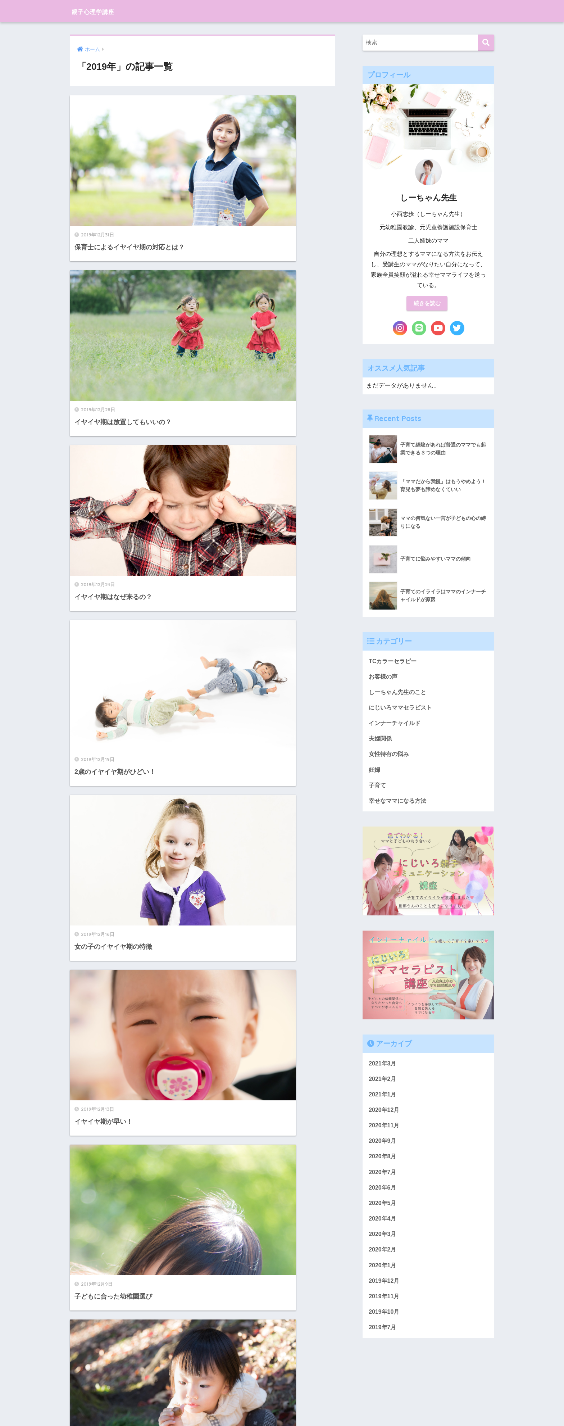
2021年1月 (383, 1102)
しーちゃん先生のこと (399, 694)
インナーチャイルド (396, 726)
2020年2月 (383, 1262)
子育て (378, 790)
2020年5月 (383, 1214)
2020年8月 (383, 1166)
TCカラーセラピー (394, 661)
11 (225, 711)
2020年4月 (383, 1230)
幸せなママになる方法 (399, 806)
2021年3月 (383, 1070)
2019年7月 (383, 1343)
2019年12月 (385, 1295)
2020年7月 (383, 1182)
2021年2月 (383, 1086)
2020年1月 (383, 1279)
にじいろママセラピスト (402, 710)
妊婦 (375, 774)
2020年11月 (385, 1134)
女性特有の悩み (390, 758)
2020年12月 (385, 1118)
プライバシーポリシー (281, 1408)
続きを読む (427, 304)
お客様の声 (384, 678)
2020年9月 (383, 1150)
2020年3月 (383, 1247)
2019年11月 (385, 1311)
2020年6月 (383, 1198)
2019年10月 (385, 1327)
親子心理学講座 (102, 11)
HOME (282, 1395)
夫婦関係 (381, 742)
